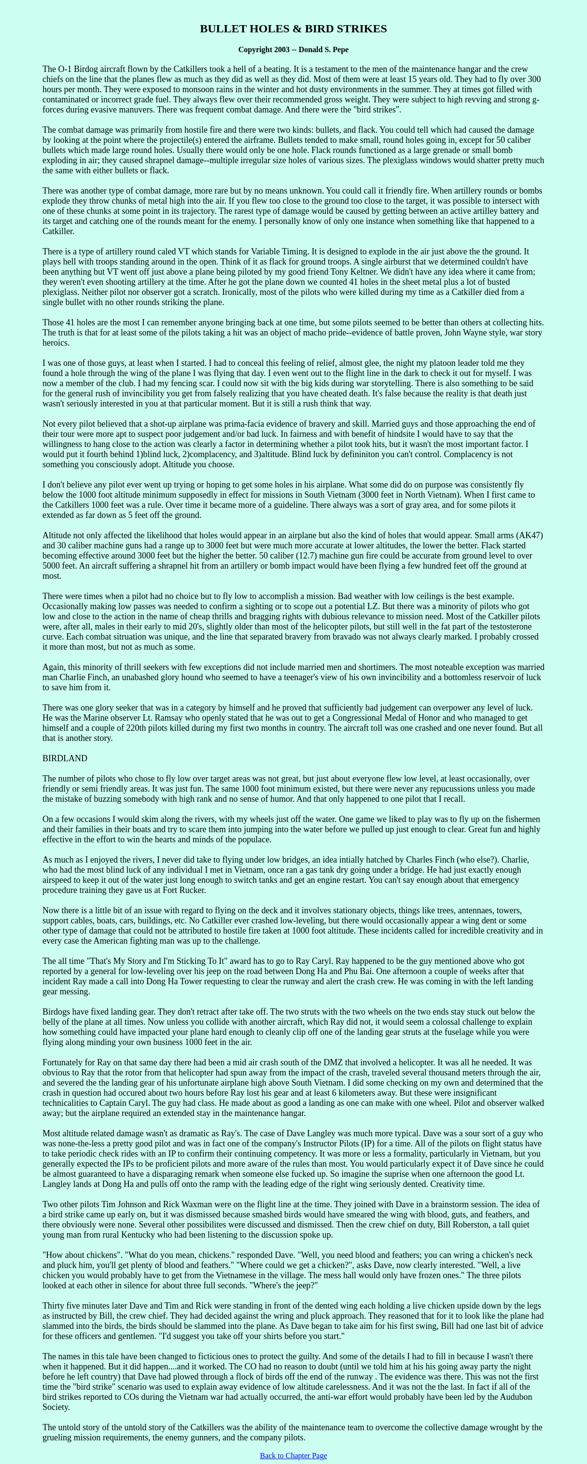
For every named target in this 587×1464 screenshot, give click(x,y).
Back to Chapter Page (293, 1455)
